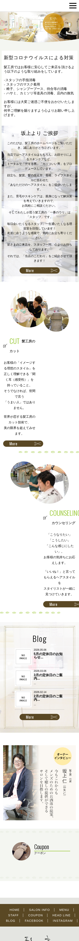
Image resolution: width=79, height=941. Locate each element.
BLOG (10, 920)
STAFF (13, 915)
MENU (64, 910)
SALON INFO (39, 910)
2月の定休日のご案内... (48, 697)
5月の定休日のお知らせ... (48, 655)
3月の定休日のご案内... (48, 676)
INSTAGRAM (63, 920)
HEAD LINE (61, 915)
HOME (14, 910)
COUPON (35, 915)
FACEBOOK (34, 920)
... (35, 662)
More (30, 270)
